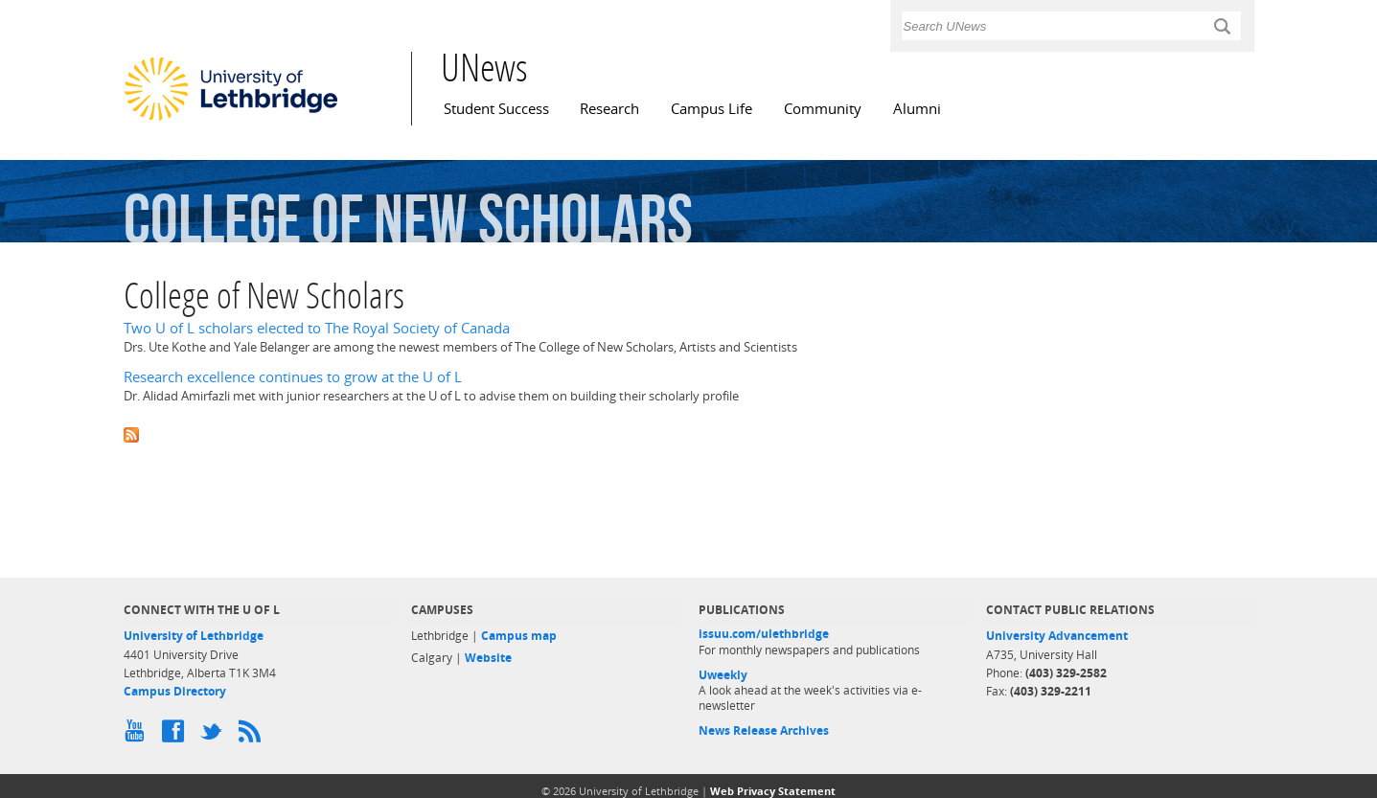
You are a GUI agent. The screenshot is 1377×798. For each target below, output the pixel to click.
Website (488, 657)
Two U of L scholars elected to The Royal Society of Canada (317, 328)
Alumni (917, 109)
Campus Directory (175, 691)
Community (822, 109)
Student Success (496, 109)
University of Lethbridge (194, 635)
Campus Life (711, 109)
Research (609, 109)
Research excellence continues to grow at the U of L (293, 377)
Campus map (519, 635)
